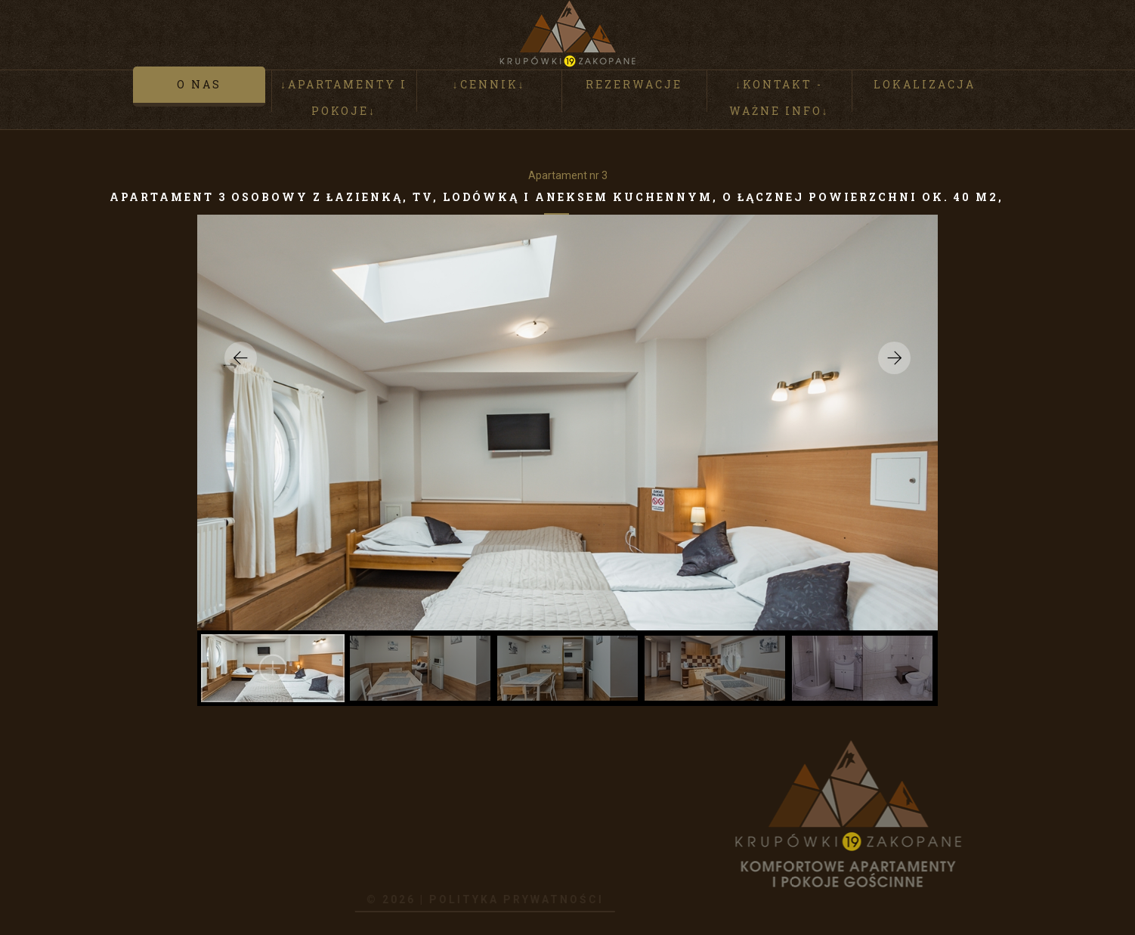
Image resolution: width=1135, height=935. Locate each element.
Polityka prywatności (472, 899)
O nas (199, 86)
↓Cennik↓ (489, 86)
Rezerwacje (634, 86)
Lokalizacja (925, 86)
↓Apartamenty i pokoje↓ (343, 99)
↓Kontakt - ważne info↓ (779, 99)
